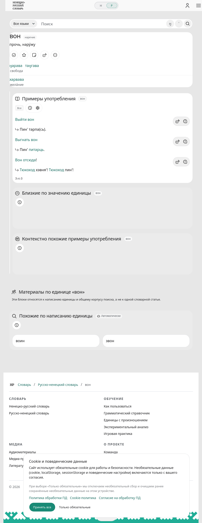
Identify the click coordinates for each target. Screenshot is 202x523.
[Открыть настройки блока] (37, 107)
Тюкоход (27, 169)
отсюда (29, 159)
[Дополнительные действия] (55, 55)
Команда (111, 452)
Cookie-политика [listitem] (81, 498)
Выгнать (22, 139)
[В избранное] (24, 55)
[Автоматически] (109, 316)
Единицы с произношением (126, 420)
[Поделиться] (44, 55)
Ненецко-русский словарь (29, 406)
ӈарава (15, 65)
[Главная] (12, 385)
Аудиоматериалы (22, 452)
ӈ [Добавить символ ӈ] (170, 24)
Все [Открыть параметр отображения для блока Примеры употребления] (19, 108)
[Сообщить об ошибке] (185, 121)
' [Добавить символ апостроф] (178, 24)
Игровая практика (118, 433)
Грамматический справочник (127, 413)
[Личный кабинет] (185, 5)
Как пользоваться (118, 406)
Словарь (24, 384)
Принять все (40, 507)
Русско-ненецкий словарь (58, 384)
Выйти (21, 119)
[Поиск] (188, 24)
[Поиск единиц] (101, 24)
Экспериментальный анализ (126, 427)
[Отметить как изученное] (14, 55)
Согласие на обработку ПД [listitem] (118, 498)
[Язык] (23, 24)
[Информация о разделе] (30, 107)
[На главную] (17, 5)
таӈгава (32, 65)
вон (31, 119)
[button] (177, 121)
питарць (36, 149)
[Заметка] (34, 55)
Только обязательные (73, 507)
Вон (18, 159)
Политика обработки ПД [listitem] (46, 498)
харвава (16, 79)
